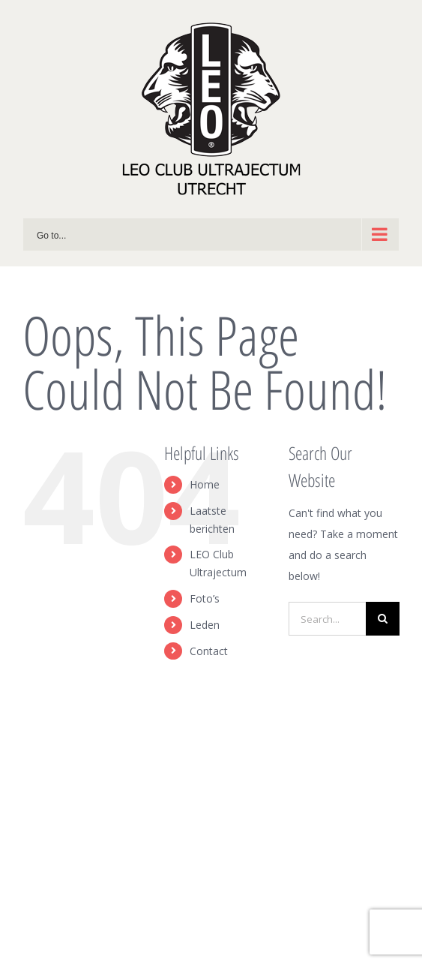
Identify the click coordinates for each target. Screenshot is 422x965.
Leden (205, 625)
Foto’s (205, 598)
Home (205, 484)
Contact (209, 651)
